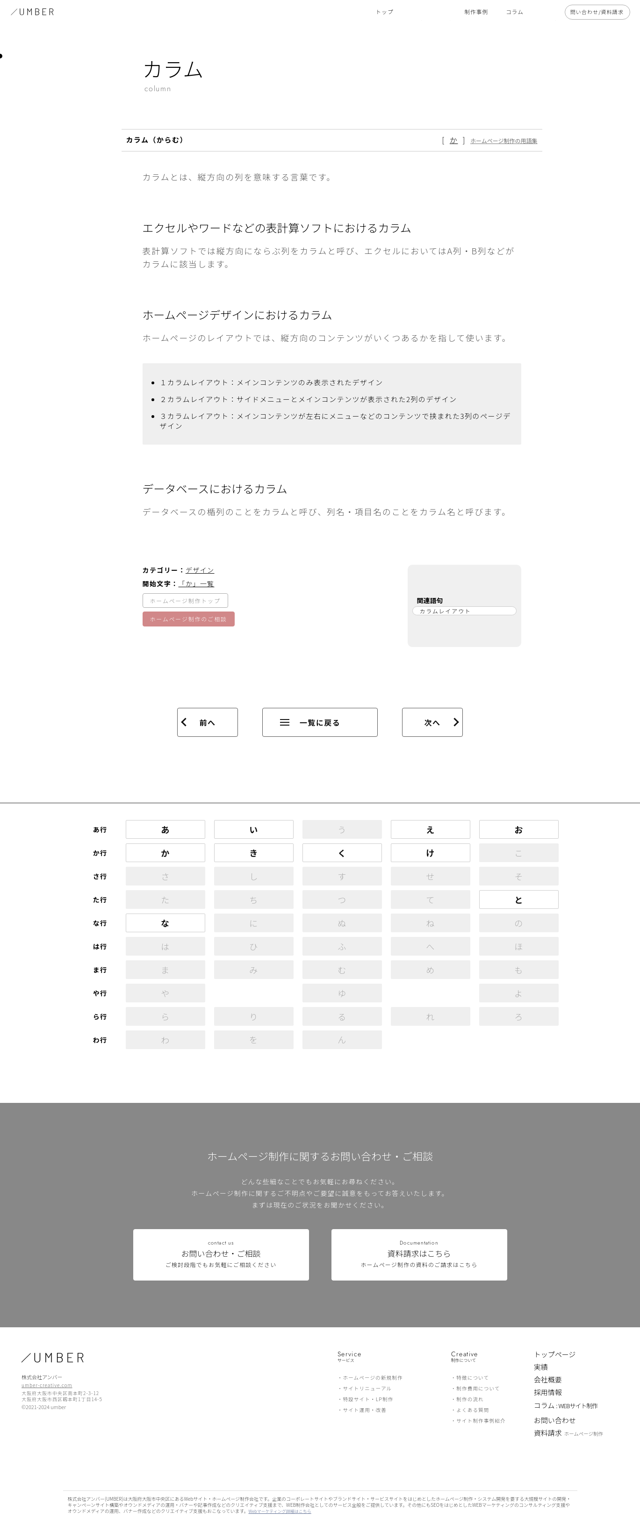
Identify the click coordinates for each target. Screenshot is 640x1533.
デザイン (200, 570)
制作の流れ (470, 1399)
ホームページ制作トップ (185, 601)
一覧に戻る (310, 722)
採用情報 (548, 1392)
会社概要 (548, 1379)
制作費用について (478, 1388)
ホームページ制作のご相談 (188, 619)
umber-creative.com (47, 1385)
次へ (432, 722)
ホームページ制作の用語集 (503, 140)
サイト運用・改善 (365, 1409)
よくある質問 (472, 1409)
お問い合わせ (555, 1420)
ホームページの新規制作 (373, 1377)
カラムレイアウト (445, 611)
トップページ (555, 1354)
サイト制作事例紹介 (480, 1420)
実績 (541, 1366)
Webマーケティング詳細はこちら (280, 1511)
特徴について (472, 1377)
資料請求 (569, 1433)
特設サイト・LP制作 (368, 1399)
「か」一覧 (197, 583)
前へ (207, 722)
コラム (566, 1406)
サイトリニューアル (367, 1388)
